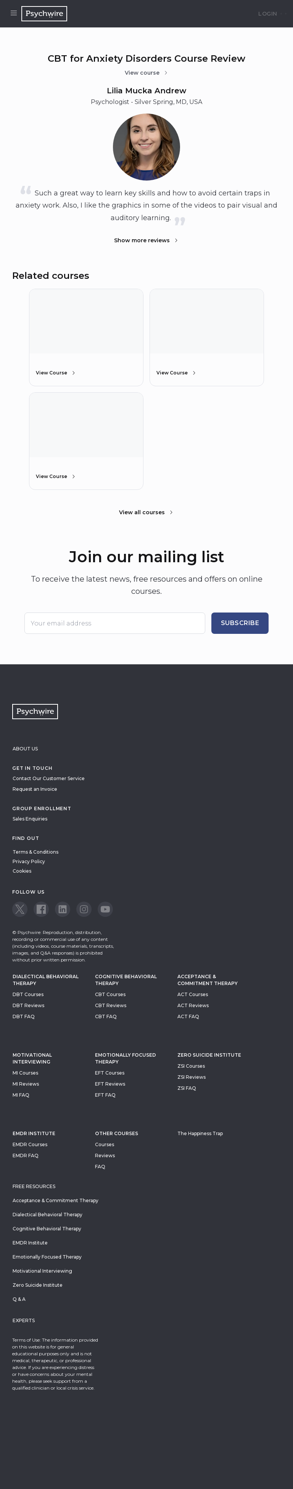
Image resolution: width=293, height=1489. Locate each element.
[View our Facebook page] (41, 909)
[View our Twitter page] (19, 909)
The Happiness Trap (200, 1133)
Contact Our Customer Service (49, 778)
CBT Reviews (110, 1005)
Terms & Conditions (35, 852)
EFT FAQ (105, 1095)
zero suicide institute (209, 1055)
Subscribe (240, 623)
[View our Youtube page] (105, 909)
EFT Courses (109, 1073)
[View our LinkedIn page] (62, 909)
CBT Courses (110, 994)
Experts (24, 1320)
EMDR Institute (34, 1133)
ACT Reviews (193, 1005)
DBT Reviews (28, 1005)
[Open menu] (13, 13)
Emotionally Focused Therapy (125, 1058)
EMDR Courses (30, 1144)
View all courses (146, 512)
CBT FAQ (106, 1016)
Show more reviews (146, 240)
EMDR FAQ (26, 1155)
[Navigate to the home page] (44, 13)
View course (147, 72)
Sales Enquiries (30, 819)
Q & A (19, 1299)
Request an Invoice (35, 789)
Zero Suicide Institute (38, 1285)
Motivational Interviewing (32, 1058)
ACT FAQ (188, 1016)
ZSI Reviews (191, 1077)
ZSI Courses (191, 1066)
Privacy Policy (29, 861)
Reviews (105, 1155)
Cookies (22, 871)
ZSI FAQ (186, 1088)
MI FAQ (21, 1095)
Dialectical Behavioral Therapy (46, 980)
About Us (25, 749)
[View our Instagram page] (84, 909)
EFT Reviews (110, 1084)
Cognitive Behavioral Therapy (126, 980)
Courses (104, 1144)
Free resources (34, 1186)
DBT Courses (28, 994)
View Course (56, 373)
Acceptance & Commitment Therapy (207, 980)
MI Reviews (26, 1084)
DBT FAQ (24, 1016)
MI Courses (25, 1073)
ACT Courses (192, 994)
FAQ (100, 1166)
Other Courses (116, 1133)
